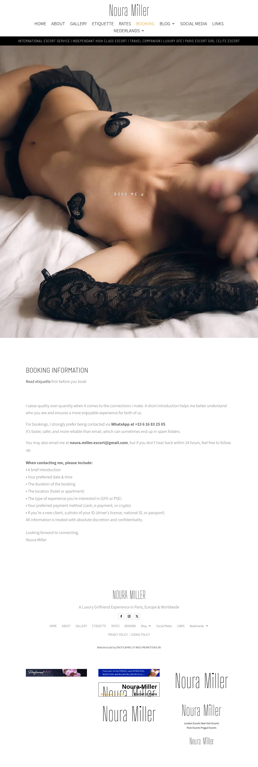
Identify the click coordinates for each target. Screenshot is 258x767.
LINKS (218, 24)
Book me (126, 195)
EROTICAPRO (123, 649)
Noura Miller (129, 10)
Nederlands (127, 31)
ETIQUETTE (103, 24)
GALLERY (78, 24)
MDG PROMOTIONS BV (148, 649)
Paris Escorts (193, 729)
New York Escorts (210, 725)
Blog (165, 24)
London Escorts (192, 725)
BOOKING (145, 24)
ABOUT (58, 24)
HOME (40, 24)
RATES (125, 24)
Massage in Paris (112, 695)
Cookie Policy (140, 636)
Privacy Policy (118, 636)
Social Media (193, 24)
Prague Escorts (208, 729)
